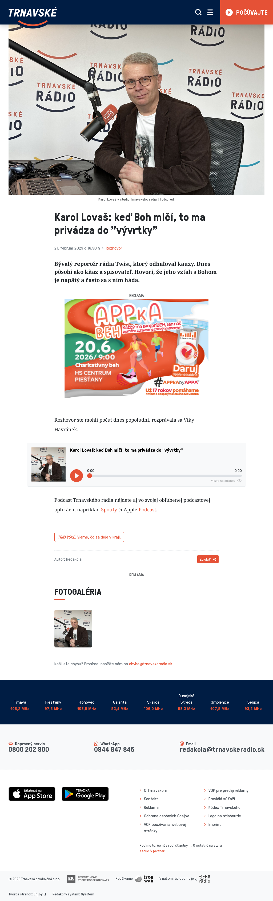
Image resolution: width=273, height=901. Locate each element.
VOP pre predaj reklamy (228, 790)
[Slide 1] (127, 395)
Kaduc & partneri (152, 850)
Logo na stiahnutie (224, 816)
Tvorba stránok (20, 893)
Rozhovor (114, 248)
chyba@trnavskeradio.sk (150, 664)
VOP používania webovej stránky (165, 827)
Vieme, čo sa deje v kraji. (89, 537)
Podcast (147, 509)
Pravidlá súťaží (221, 799)
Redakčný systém (66, 893)
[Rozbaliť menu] (210, 12)
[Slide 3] (146, 395)
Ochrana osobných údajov (166, 816)
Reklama (151, 807)
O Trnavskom (155, 790)
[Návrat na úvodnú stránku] (33, 16)
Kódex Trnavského (224, 807)
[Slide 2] (136, 395)
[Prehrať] (76, 475)
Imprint (214, 824)
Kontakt (151, 799)
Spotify (109, 509)
